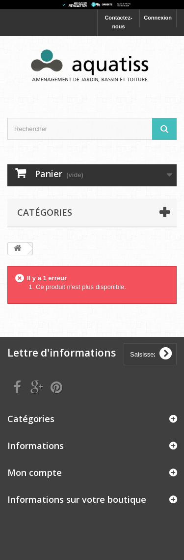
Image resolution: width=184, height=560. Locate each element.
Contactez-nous (118, 22)
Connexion (158, 18)
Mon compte (34, 472)
